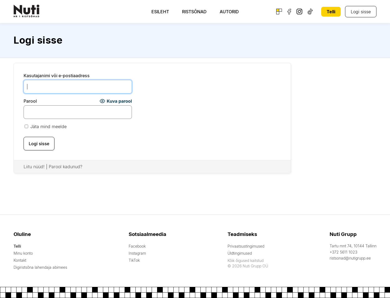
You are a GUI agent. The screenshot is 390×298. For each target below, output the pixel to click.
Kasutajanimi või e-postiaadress (57, 75)
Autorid (229, 11)
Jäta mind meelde (46, 126)
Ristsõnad (194, 11)
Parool (30, 101)
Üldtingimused (239, 253)
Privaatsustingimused (245, 246)
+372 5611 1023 (343, 252)
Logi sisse (361, 11)
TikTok (134, 260)
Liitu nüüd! (34, 166)
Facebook (137, 246)
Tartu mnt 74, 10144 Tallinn (353, 246)
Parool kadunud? (65, 166)
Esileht (160, 11)
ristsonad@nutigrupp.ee (350, 258)
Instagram (137, 253)
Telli (331, 11)
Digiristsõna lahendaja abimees (40, 267)
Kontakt (20, 260)
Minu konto (23, 253)
